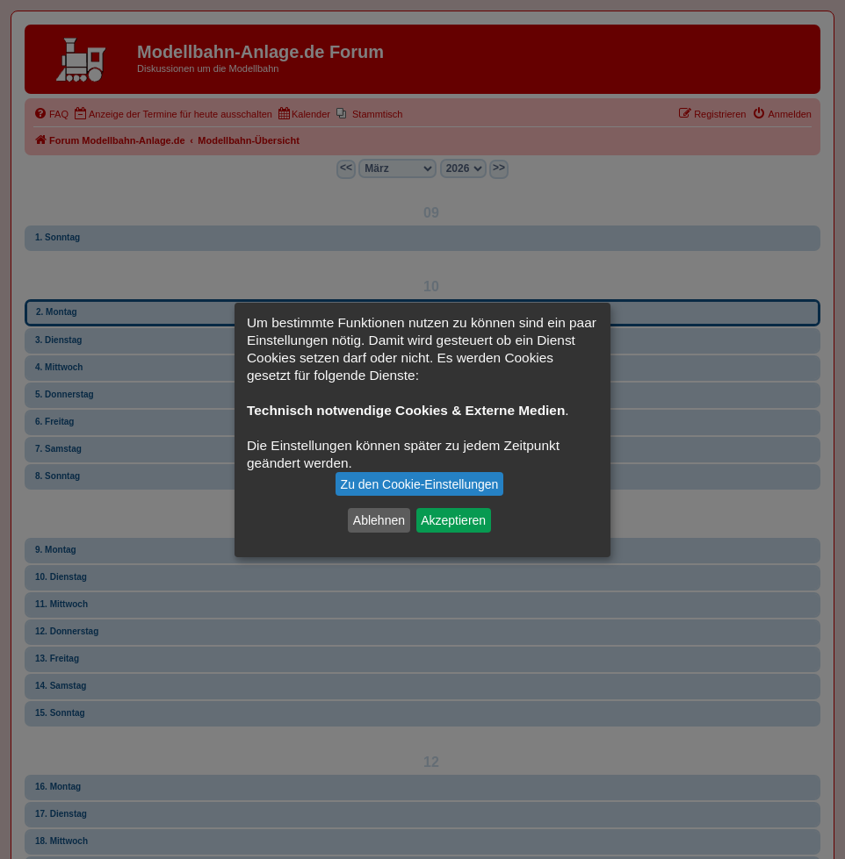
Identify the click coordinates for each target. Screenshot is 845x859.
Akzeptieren (453, 520)
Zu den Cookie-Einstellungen (420, 484)
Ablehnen (379, 520)
